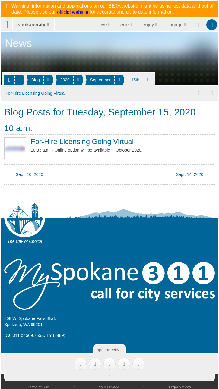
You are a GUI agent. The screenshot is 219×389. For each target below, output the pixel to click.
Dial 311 (12, 334)
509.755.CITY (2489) (45, 334)
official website (72, 12)
